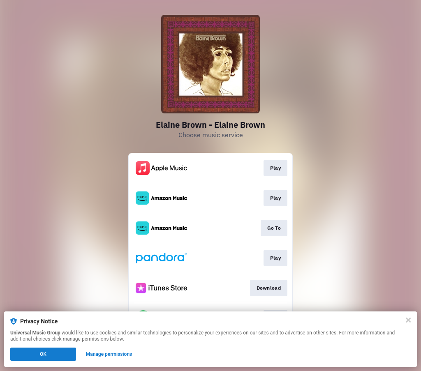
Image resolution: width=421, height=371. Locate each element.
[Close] (408, 320)
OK (43, 354)
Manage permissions (109, 354)
